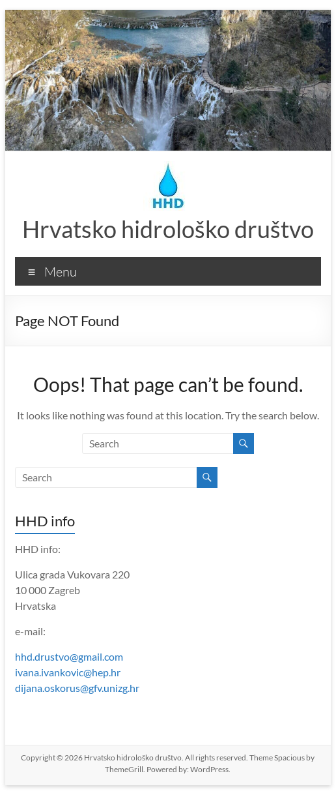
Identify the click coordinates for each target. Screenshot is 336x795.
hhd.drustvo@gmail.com (69, 656)
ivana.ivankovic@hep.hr (67, 672)
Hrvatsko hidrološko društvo (168, 229)
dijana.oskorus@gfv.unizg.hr (77, 688)
